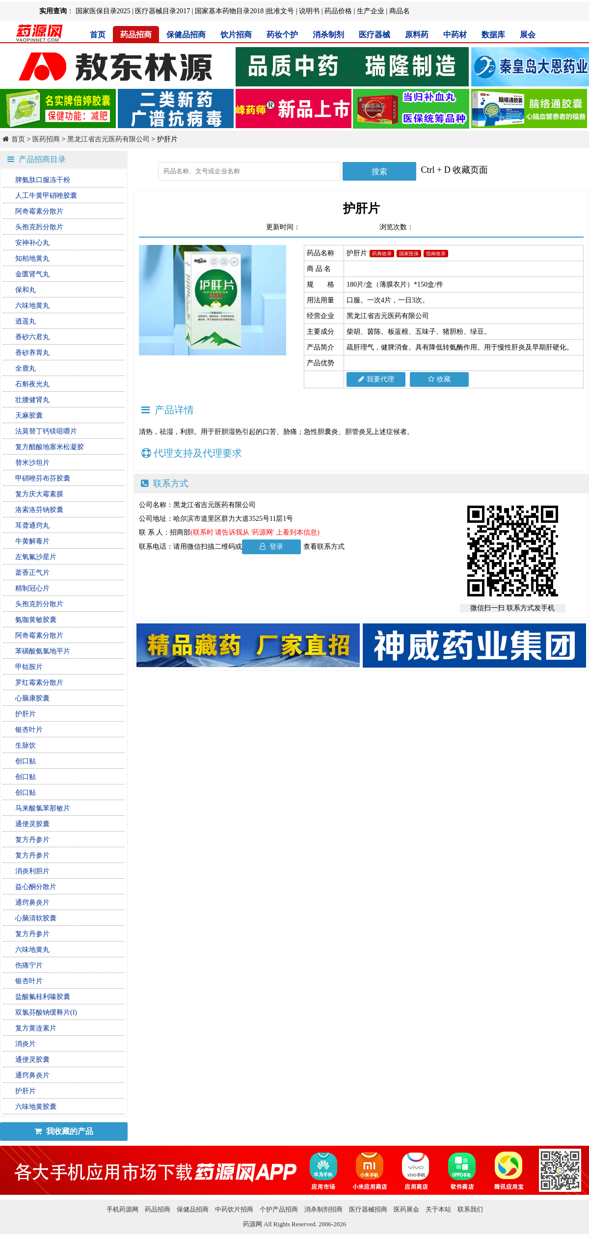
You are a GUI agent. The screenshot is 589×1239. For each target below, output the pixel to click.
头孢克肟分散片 (39, 227)
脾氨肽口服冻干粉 (42, 180)
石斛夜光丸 (32, 384)
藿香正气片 (32, 572)
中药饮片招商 (234, 1209)
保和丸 (25, 290)
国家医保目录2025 (103, 11)
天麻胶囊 (29, 415)
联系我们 (470, 1209)
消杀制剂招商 (323, 1209)
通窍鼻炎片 (32, 902)
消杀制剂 (328, 34)
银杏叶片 (29, 729)
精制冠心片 (32, 588)
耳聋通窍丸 (32, 525)
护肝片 (25, 714)
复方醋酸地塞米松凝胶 (49, 447)
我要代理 (376, 379)
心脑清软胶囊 (35, 918)
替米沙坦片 (32, 462)
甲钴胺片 (29, 667)
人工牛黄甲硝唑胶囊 (46, 195)
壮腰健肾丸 (32, 400)
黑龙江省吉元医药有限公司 (108, 139)
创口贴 (25, 761)
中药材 (455, 34)
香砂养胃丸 (32, 352)
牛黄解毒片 (32, 541)
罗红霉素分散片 (39, 682)
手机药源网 (122, 1209)
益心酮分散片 (35, 886)
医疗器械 (374, 34)
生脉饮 (25, 745)
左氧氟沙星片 (35, 557)
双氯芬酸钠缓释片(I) (46, 1012)
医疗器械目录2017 (162, 11)
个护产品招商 (279, 1209)
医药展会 (406, 1209)
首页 (98, 34)
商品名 (399, 11)
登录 (272, 546)
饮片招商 (236, 34)
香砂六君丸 (32, 337)
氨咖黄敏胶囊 (35, 619)
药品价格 (338, 11)
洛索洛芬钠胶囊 (39, 509)
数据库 (493, 34)
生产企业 (370, 11)
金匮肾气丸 (32, 274)
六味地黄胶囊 (35, 1106)
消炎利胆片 (32, 871)
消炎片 (25, 1044)
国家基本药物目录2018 (229, 11)
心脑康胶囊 (32, 698)
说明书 (309, 11)
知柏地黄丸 (32, 258)
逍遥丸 (25, 321)
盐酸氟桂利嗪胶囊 (42, 996)
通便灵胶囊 (32, 824)
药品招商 (136, 34)
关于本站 (438, 1209)
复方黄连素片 (35, 1028)
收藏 (439, 379)
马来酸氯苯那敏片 (42, 808)
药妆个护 (282, 34)
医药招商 (46, 139)
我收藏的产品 (63, 1131)
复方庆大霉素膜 (39, 494)
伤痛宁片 (29, 965)
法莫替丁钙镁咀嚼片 (46, 431)
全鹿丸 (25, 368)
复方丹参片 (32, 839)
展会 (527, 34)
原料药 (416, 34)
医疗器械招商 (368, 1209)
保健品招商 (186, 34)
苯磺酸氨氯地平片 (42, 651)
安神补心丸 (32, 242)
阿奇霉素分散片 (39, 211)
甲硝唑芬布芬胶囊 (42, 478)
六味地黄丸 (32, 305)
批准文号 (280, 11)
